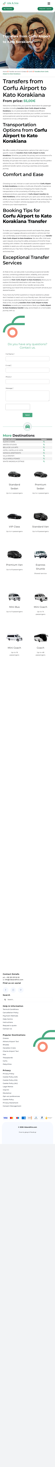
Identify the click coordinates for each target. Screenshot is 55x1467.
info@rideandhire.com (14, 980)
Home (5, 71)
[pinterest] (21, 990)
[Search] (5, 999)
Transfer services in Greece (18, 71)
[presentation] (18, 407)
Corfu (30, 71)
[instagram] (13, 990)
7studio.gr (33, 1132)
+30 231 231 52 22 (13, 977)
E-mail (8, 365)
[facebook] (5, 990)
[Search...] (27, 999)
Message (9, 388)
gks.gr (27, 1132)
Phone (9, 377)
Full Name (10, 354)
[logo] (10, 3)
